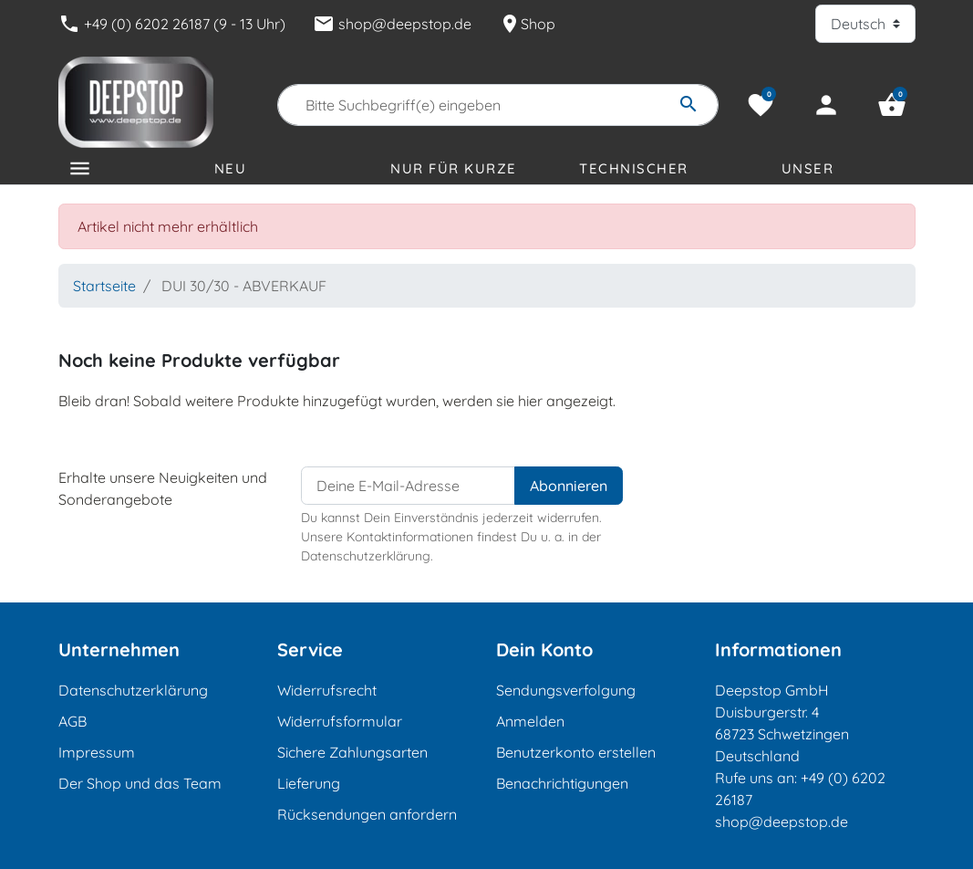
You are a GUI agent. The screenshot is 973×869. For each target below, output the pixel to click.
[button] (892, 105)
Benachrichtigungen (562, 783)
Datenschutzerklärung (133, 690)
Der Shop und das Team (140, 783)
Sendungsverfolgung (566, 690)
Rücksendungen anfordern (367, 814)
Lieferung (308, 783)
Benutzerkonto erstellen (576, 752)
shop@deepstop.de (392, 24)
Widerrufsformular (339, 721)
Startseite (104, 286)
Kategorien (116, 196)
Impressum (96, 752)
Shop (527, 24)
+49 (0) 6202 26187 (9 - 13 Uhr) (171, 24)
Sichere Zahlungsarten (352, 752)
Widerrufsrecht (327, 690)
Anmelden (530, 721)
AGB (72, 721)
